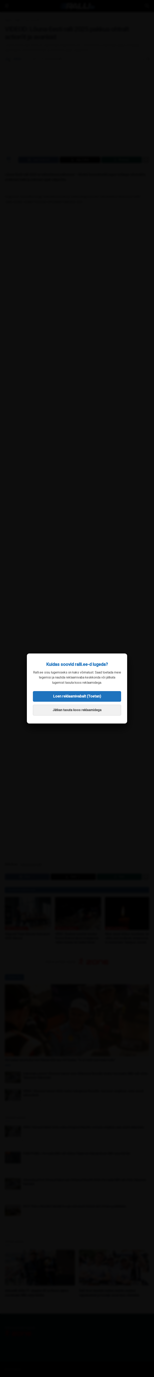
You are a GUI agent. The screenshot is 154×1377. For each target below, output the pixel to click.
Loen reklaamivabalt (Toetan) (77, 696)
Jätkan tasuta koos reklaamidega (77, 710)
